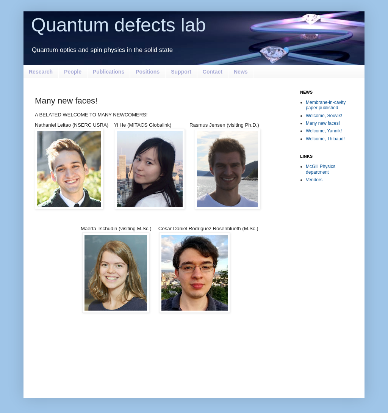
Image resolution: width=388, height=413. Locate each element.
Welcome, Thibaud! (325, 138)
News (241, 72)
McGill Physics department (320, 169)
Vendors (314, 179)
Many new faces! (323, 123)
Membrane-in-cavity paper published (326, 105)
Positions (148, 72)
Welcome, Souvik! (324, 115)
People (72, 72)
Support (181, 72)
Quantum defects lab (118, 25)
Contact (212, 72)
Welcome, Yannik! (324, 130)
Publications (108, 72)
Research (41, 72)
